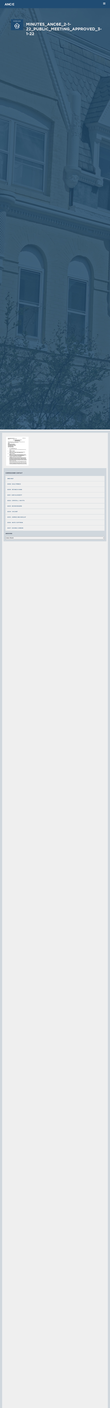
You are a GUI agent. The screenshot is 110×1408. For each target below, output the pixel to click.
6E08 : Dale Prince (14, 484)
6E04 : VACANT (12, 511)
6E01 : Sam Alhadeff (14, 495)
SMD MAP (10, 478)
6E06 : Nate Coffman (15, 522)
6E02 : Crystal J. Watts (16, 500)
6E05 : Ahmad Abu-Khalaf (16, 517)
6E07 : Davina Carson (15, 528)
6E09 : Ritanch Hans (14, 489)
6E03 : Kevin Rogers (14, 506)
